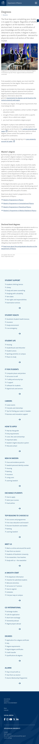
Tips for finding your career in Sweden (18, 411)
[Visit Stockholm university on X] (14, 720)
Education (5, 15)
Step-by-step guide (12, 431)
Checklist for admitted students (16, 580)
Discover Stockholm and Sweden (16, 526)
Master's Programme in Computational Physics (18, 203)
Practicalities (10, 503)
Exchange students (13, 493)
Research (6, 701)
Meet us (8, 544)
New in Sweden (11, 458)
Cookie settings (8, 738)
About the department (10, 703)
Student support (12, 280)
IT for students (12, 369)
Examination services (12, 303)
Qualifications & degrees (14, 655)
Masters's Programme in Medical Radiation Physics (19, 211)
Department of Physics (15, 3)
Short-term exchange (12, 618)
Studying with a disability (14, 293)
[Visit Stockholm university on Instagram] (7, 720)
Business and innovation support (16, 414)
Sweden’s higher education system (17, 443)
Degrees (8, 636)
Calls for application (12, 615)
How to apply (11, 426)
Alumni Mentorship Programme (16, 678)
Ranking (8, 529)
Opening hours (7, 734)
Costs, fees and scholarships (15, 437)
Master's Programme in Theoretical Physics (17, 207)
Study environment (12, 325)
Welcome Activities (12, 583)
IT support (9, 382)
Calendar (6, 710)
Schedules (9, 592)
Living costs (9, 477)
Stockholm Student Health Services (17, 319)
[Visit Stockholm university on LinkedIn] (17, 720)
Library (8, 287)
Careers (8, 401)
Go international (13, 607)
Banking (8, 471)
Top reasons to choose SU (16, 515)
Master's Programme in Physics (13, 200)
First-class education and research (16, 523)
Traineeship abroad (12, 621)
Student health (12, 315)
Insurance (9, 322)
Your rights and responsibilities (16, 300)
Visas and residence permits (15, 462)
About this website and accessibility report (15, 736)
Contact (6, 732)
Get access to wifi (11, 376)
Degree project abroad (13, 624)
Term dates (9, 297)
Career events (10, 405)
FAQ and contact (11, 446)
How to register (11, 589)
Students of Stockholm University (16, 554)
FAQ (7, 643)
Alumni (8, 668)
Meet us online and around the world (17, 548)
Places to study (10, 357)
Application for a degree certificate (17, 640)
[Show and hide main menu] (36, 3)
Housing (8, 345)
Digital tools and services (14, 389)
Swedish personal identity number (17, 465)
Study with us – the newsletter (15, 560)
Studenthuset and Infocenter (15, 348)
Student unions (10, 351)
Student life (10, 340)
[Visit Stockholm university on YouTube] (10, 720)
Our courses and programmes (15, 520)
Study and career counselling (15, 290)
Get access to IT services (13, 586)
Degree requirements (12, 646)
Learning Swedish (11, 481)
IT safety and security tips (14, 379)
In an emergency (11, 328)
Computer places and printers (15, 373)
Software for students (13, 385)
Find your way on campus (14, 595)
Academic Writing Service (14, 284)
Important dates (11, 440)
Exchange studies (11, 611)
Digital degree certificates (14, 649)
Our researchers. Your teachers (15, 557)
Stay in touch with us (12, 672)
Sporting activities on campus (15, 354)
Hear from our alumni (13, 551)
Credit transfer (10, 652)
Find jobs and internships (14, 408)
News (5, 708)
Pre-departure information (14, 577)
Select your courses (12, 500)
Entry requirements (12, 434)
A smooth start (12, 573)
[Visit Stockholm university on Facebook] (5, 720)
